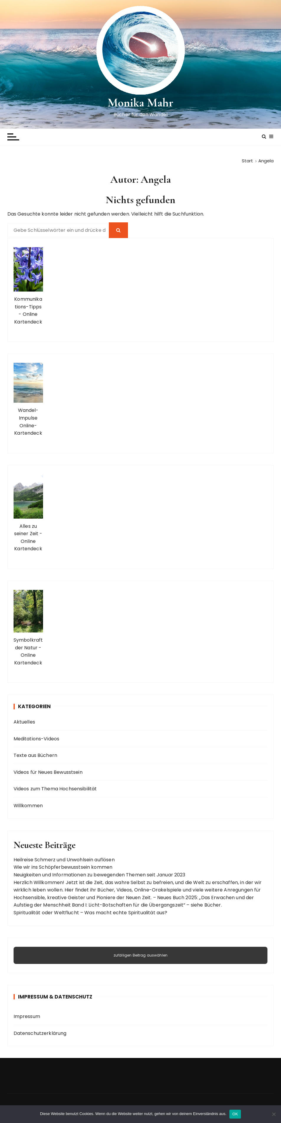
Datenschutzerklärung (40, 1033)
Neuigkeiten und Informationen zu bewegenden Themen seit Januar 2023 (99, 874)
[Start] (247, 161)
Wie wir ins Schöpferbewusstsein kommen (63, 867)
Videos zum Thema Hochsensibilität (55, 788)
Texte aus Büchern (35, 755)
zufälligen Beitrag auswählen (140, 954)
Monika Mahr (140, 102)
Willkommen (28, 805)
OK (235, 1114)
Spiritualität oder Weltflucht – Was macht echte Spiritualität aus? (90, 912)
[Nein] (274, 1114)
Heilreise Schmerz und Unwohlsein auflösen (64, 859)
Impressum (27, 1016)
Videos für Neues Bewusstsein (48, 772)
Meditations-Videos (37, 738)
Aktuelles (24, 722)
